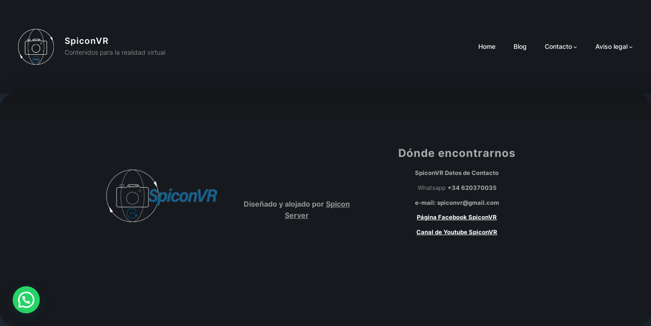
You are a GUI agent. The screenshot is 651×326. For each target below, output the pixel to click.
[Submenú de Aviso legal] (631, 47)
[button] (26, 299)
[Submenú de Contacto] (575, 47)
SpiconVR (86, 40)
